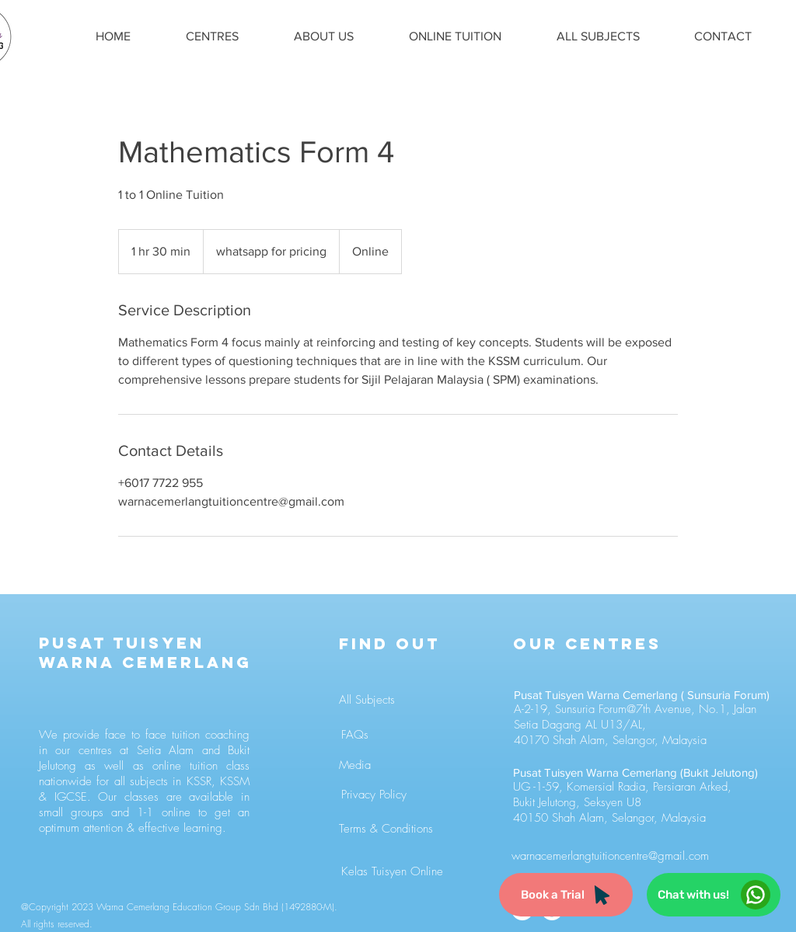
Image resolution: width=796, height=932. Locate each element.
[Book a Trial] (566, 894)
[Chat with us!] (713, 894)
